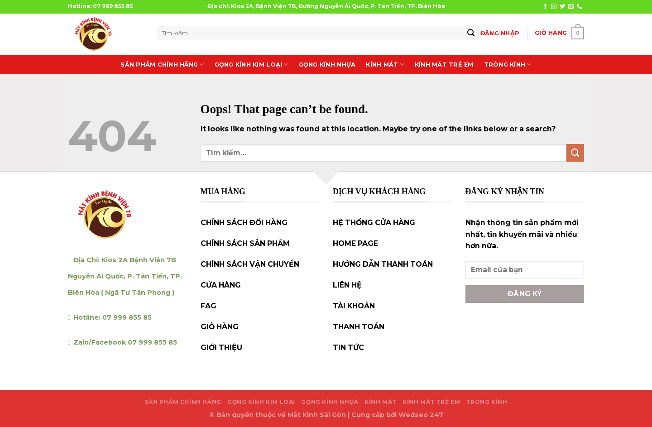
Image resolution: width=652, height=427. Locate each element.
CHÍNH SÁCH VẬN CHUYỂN (250, 264)
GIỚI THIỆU (221, 347)
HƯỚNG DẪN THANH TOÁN (383, 264)
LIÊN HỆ (347, 285)
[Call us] (579, 7)
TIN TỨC (348, 347)
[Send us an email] (571, 7)
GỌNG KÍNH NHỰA (327, 64)
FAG (208, 306)
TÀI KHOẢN (354, 306)
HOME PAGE (355, 243)
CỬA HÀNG (221, 285)
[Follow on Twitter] (562, 7)
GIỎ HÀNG (220, 326)
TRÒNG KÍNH (508, 64)
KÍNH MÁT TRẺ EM (444, 64)
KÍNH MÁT (385, 64)
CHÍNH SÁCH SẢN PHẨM (245, 243)
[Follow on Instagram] (553, 7)
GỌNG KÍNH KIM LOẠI (251, 64)
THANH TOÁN (358, 326)
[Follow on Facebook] (545, 7)
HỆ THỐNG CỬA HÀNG (374, 222)
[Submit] (471, 32)
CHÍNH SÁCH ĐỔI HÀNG (244, 222)
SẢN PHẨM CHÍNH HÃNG (162, 64)
